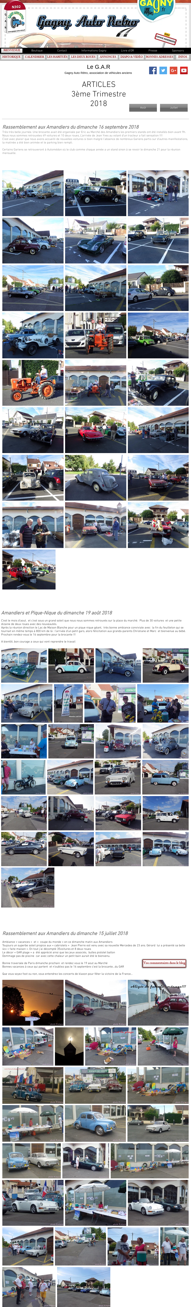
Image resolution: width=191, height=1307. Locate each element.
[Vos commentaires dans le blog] (164, 963)
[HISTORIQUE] (11, 57)
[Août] (143, 108)
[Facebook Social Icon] (153, 70)
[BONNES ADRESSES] (159, 57)
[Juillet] (174, 108)
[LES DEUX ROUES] (83, 57)
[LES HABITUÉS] (57, 57)
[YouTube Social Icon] (184, 70)
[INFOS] (182, 57)
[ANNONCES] (108, 57)
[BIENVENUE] (11, 51)
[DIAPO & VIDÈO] (131, 57)
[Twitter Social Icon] (163, 70)
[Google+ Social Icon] (173, 70)
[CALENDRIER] (34, 57)
